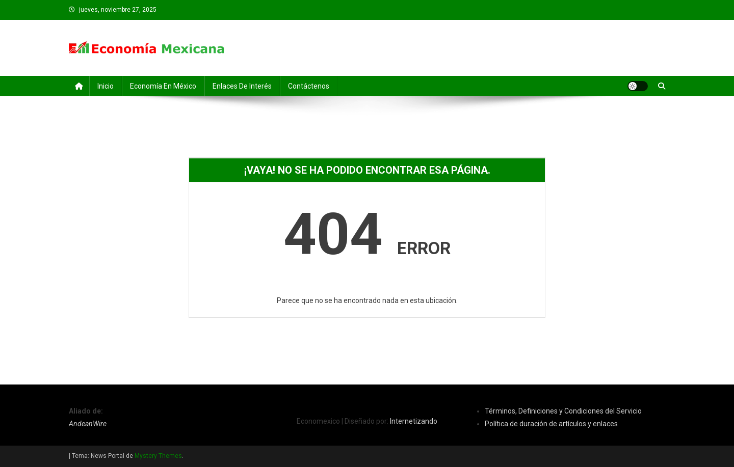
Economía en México (163, 86)
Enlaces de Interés (242, 86)
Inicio (105, 86)
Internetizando (413, 421)
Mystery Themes (158, 455)
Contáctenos (308, 86)
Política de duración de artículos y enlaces (551, 424)
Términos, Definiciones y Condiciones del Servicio (563, 411)
